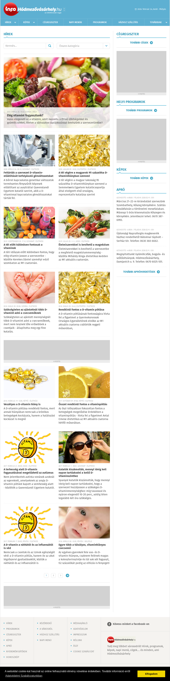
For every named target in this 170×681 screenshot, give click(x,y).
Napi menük (75, 22)
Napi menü (45, 640)
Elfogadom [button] (151, 674)
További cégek (139, 42)
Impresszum (80, 634)
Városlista (64, 9)
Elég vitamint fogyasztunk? (25, 115)
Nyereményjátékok (16, 651)
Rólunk (77, 640)
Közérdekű (46, 623)
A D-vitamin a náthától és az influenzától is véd (28, 546)
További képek (139, 178)
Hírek (8, 22)
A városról (46, 629)
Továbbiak (156, 22)
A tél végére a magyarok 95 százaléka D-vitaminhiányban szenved (83, 174)
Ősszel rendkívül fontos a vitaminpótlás (83, 404)
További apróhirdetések (139, 271)
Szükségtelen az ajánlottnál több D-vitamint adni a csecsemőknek (25, 311)
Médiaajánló (80, 623)
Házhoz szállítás (128, 22)
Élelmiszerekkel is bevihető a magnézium (84, 245)
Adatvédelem (80, 629)
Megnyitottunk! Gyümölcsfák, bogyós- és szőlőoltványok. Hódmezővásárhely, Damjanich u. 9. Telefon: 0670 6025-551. (141, 258)
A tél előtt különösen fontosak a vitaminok (23, 246)
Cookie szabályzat (83, 651)
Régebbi (67, 575)
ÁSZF (75, 646)
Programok (100, 22)
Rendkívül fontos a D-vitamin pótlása (81, 310)
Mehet (49, 46)
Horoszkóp (12, 657)
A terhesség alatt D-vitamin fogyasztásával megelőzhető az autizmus (28, 471)
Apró (9, 646)
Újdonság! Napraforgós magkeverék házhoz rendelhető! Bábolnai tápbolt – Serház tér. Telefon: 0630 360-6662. (140, 237)
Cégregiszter (50, 22)
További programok (139, 110)
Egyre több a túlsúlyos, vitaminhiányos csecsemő (82, 546)
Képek (26, 22)
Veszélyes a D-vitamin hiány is (22, 404)
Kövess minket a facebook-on (131, 624)
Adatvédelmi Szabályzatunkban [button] (23, 675)
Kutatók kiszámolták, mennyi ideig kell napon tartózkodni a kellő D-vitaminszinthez (82, 472)
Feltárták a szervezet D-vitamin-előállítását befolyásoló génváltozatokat (28, 174)
